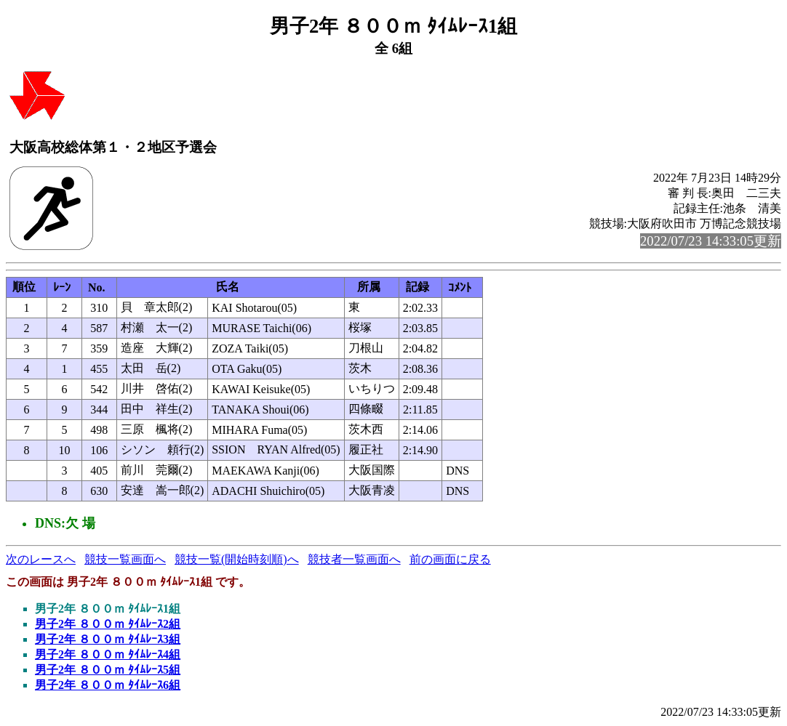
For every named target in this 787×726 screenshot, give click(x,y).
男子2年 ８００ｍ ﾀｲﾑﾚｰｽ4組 (107, 654)
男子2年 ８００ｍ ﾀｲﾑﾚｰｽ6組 (107, 685)
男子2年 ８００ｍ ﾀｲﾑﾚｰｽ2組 (107, 624)
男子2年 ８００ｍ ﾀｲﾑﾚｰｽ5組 (107, 670)
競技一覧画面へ (125, 559)
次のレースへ (41, 559)
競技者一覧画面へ (354, 559)
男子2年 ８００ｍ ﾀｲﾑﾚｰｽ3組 (107, 639)
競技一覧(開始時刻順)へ (237, 559)
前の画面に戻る (450, 559)
